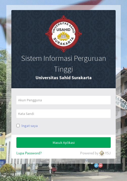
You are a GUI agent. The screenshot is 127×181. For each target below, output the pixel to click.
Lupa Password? (29, 153)
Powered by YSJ (95, 153)
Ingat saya (29, 125)
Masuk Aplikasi (64, 142)
